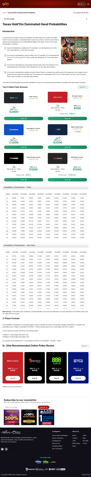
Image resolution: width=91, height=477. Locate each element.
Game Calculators (57, 438)
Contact (74, 438)
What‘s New (76, 443)
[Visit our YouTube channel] (2, 449)
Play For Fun (56, 443)
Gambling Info (56, 441)
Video (84, 435)
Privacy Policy (86, 474)
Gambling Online (57, 446)
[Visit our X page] (6, 449)
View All (83, 87)
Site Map (85, 441)
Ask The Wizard (57, 449)
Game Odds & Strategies (60, 435)
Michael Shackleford (15, 386)
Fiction (85, 443)
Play (12, 378)
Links (74, 441)
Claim (24, 118)
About (74, 435)
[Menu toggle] (88, 4)
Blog (84, 438)
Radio (74, 446)
